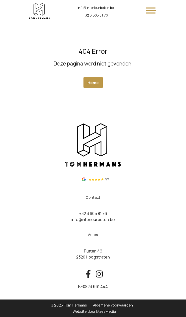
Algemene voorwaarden (113, 305)
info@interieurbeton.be (95, 8)
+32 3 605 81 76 (95, 15)
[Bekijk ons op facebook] (88, 274)
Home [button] (93, 82)
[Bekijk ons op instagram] (98, 274)
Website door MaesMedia (94, 311)
